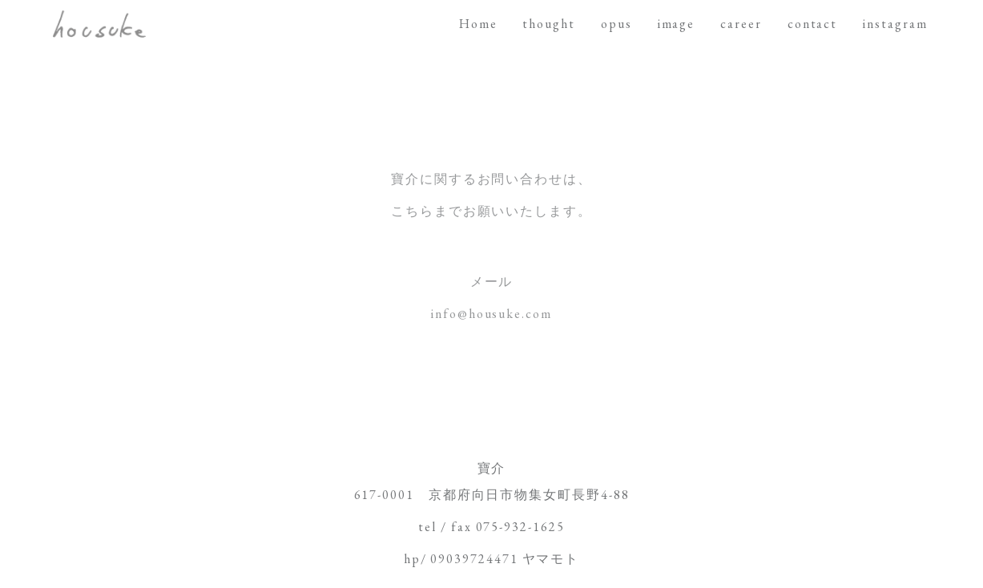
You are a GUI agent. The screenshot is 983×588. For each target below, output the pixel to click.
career (741, 23)
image (676, 23)
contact (812, 23)
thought (548, 23)
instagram (895, 23)
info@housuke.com (491, 313)
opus (616, 23)
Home (478, 23)
